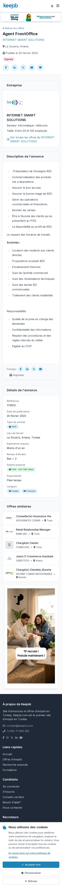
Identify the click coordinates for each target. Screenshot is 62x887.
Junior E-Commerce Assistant (34, 556)
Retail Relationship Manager (33, 529)
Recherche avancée (15, 764)
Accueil (7, 754)
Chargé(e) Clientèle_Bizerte (33, 569)
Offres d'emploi (12, 759)
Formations (10, 770)
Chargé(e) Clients (27, 543)
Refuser (31, 881)
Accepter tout (31, 864)
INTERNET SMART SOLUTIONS (23, 39)
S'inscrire (9, 791)
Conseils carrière (13, 797)
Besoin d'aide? (12, 802)
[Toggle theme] (52, 6)
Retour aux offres (13, 28)
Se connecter (11, 786)
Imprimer (16, 375)
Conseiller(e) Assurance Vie (33, 516)
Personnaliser (31, 872)
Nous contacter (12, 807)
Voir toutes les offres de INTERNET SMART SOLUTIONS (31, 139)
